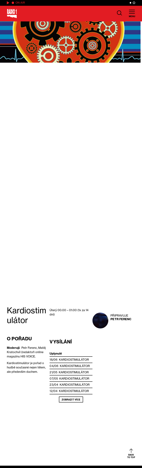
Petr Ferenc (120, 319)
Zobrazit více (71, 399)
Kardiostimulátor (74, 359)
